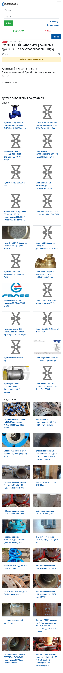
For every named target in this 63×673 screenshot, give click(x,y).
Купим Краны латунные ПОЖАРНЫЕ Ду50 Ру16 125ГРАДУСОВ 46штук (45, 274)
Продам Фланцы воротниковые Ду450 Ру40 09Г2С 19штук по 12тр (46, 422)
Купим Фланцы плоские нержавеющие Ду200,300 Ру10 (14, 274)
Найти (56, 36)
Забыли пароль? (53, 25)
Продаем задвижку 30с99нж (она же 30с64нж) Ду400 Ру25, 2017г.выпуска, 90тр (15, 485)
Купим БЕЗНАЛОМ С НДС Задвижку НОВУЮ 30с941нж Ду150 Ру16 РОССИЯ (47, 386)
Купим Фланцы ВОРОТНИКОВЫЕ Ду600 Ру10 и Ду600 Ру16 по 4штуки (47, 154)
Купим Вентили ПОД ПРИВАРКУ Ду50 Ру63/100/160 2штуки (44, 185)
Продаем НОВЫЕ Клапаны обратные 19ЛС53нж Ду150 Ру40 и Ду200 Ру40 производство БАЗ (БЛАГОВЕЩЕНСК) (46, 660)
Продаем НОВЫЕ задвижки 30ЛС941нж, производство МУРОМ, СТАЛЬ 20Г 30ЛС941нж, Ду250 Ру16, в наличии (46, 625)
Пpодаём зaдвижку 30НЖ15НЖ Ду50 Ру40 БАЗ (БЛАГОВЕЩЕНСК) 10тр (14, 540)
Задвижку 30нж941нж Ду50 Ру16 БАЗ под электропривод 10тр (15, 453)
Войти (8, 23)
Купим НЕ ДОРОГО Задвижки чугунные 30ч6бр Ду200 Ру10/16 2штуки (15, 246)
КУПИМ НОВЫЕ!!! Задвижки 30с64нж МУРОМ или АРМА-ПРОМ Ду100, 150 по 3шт (46, 125)
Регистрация (54, 22)
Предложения (18, 30)
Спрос (48, 30)
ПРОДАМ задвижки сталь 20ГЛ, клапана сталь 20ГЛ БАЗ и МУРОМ (46, 594)
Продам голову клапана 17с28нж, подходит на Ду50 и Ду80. (47, 540)
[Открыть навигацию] (59, 4)
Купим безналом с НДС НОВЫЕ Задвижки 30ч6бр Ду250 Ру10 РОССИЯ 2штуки (15, 332)
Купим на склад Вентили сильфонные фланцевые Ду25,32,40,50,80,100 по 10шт (15, 125)
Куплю (4, 42)
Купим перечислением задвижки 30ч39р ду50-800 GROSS (14, 303)
